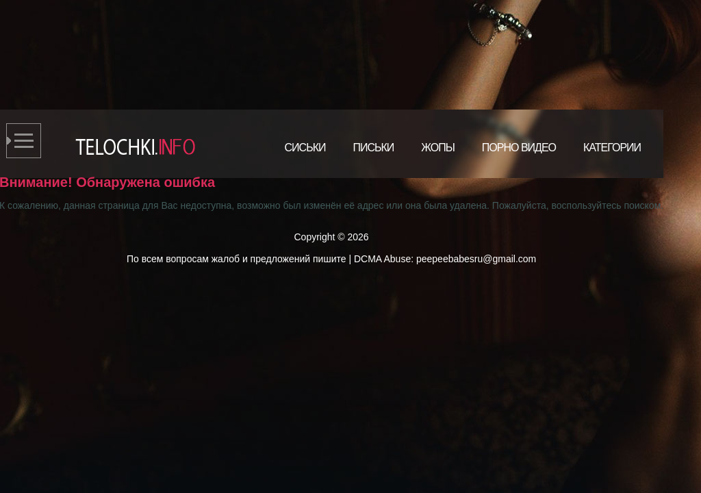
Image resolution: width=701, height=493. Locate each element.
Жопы (438, 147)
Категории (612, 147)
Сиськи (305, 147)
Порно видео (519, 147)
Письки (373, 147)
